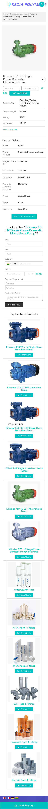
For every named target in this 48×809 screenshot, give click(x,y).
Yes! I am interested (24, 217)
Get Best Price (20, 93)
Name (7, 239)
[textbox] (29, 88)
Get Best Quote (24, 355)
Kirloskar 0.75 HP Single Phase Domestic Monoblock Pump (24, 550)
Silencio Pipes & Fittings (24, 780)
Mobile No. (9, 259)
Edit (39, 274)
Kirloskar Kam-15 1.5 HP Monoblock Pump (24, 510)
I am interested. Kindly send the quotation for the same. (24, 298)
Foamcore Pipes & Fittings (24, 742)
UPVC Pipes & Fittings (24, 666)
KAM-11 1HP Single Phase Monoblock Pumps (24, 469)
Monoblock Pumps (27, 14)
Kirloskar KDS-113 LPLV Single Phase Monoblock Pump (24, 429)
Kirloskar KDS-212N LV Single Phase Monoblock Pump (24, 348)
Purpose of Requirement (14, 279)
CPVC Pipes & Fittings (24, 628)
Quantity (8, 269)
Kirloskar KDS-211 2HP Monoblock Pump (24, 389)
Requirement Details (12, 293)
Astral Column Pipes (24, 590)
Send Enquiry (24, 805)
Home (5, 14)
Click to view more (10, 129)
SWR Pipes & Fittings (24, 704)
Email (7, 249)
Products (14, 14)
